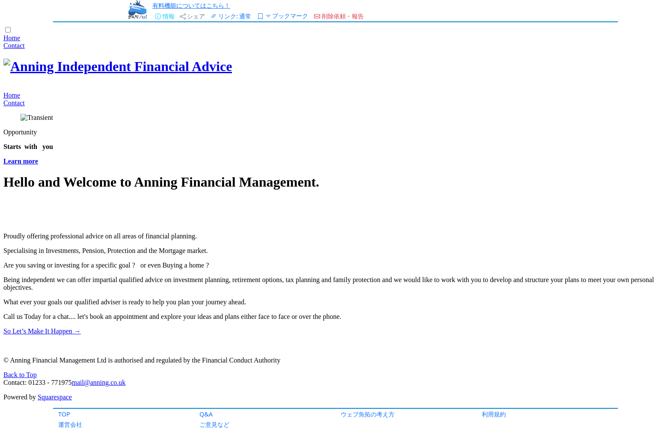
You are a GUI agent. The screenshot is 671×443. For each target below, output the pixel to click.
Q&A (206, 414)
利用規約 (494, 414)
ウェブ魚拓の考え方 (368, 414)
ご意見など (214, 424)
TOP (64, 414)
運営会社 (70, 424)
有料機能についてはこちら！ (191, 5)
